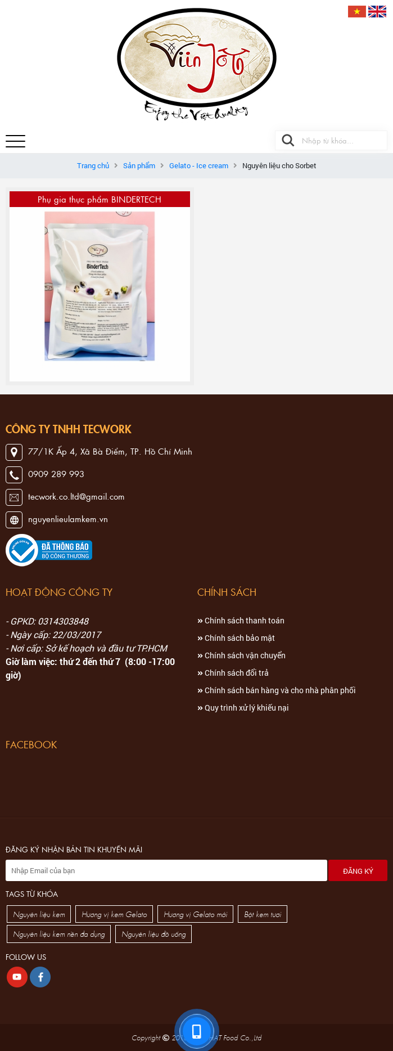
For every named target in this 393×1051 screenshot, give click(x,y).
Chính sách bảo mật (236, 637)
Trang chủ (93, 165)
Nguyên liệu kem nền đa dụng (59, 933)
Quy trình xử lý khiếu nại (243, 707)
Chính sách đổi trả (233, 672)
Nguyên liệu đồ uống (153, 933)
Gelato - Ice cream (198, 165)
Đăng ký (358, 871)
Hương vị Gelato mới (195, 914)
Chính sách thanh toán (240, 620)
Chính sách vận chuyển (241, 655)
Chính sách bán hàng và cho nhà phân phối (276, 690)
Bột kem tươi (262, 914)
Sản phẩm (139, 165)
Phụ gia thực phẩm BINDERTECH (99, 199)
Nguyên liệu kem (39, 914)
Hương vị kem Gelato (114, 914)
